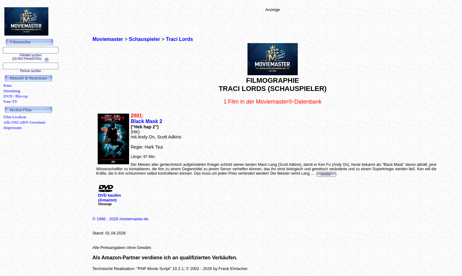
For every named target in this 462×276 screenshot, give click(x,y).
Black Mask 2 (146, 121)
